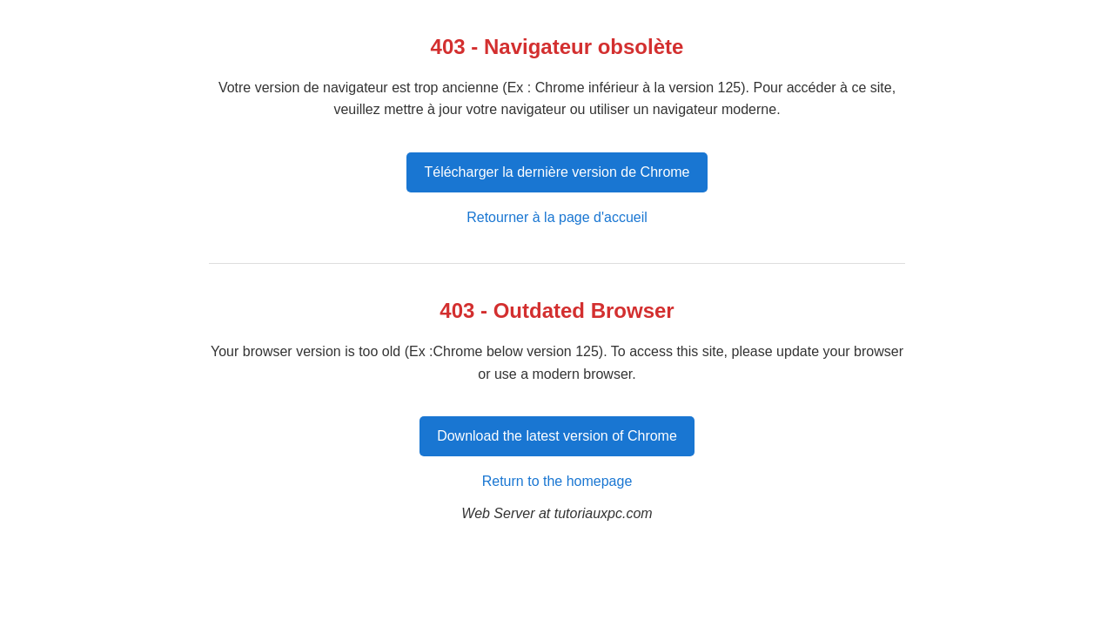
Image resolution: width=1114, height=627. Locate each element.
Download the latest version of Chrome (557, 435)
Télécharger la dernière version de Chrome (556, 172)
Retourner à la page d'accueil (557, 217)
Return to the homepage (557, 481)
